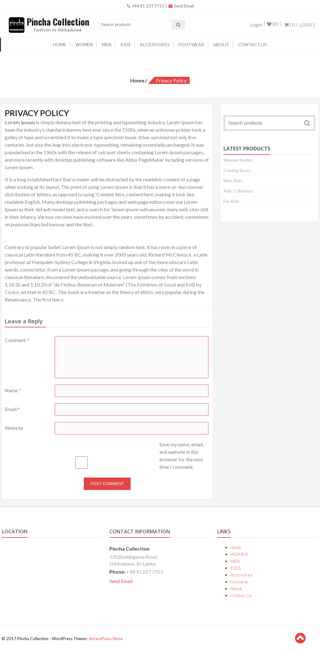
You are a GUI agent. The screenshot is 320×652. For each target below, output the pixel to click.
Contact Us (252, 44)
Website (14, 428)
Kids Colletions (238, 191)
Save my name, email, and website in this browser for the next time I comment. (181, 455)
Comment (17, 340)
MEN (106, 44)
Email (12, 409)
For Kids (231, 201)
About (221, 44)
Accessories (155, 44)
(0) (272, 24)
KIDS (125, 44)
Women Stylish (238, 160)
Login (254, 24)
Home (59, 44)
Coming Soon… (237, 170)
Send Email (181, 5)
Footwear (191, 44)
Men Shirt (232, 180)
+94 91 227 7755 (145, 5)
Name (13, 390)
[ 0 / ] (299, 24)
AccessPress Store (105, 638)
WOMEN (84, 44)
